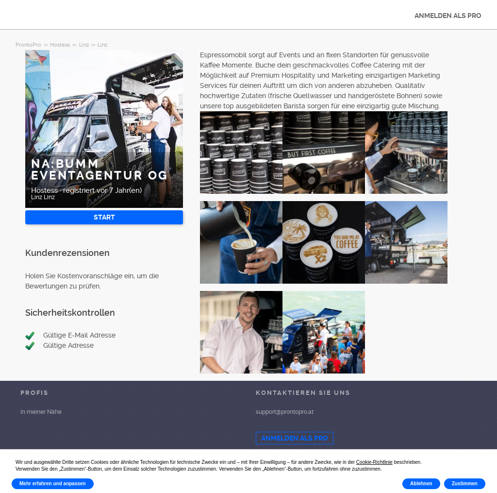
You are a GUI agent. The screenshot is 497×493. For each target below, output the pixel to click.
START (104, 217)
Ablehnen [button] (421, 483)
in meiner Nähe (41, 411)
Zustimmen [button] (465, 483)
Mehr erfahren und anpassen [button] (52, 483)
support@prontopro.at (285, 411)
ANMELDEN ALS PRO (447, 15)
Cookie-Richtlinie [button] (374, 462)
